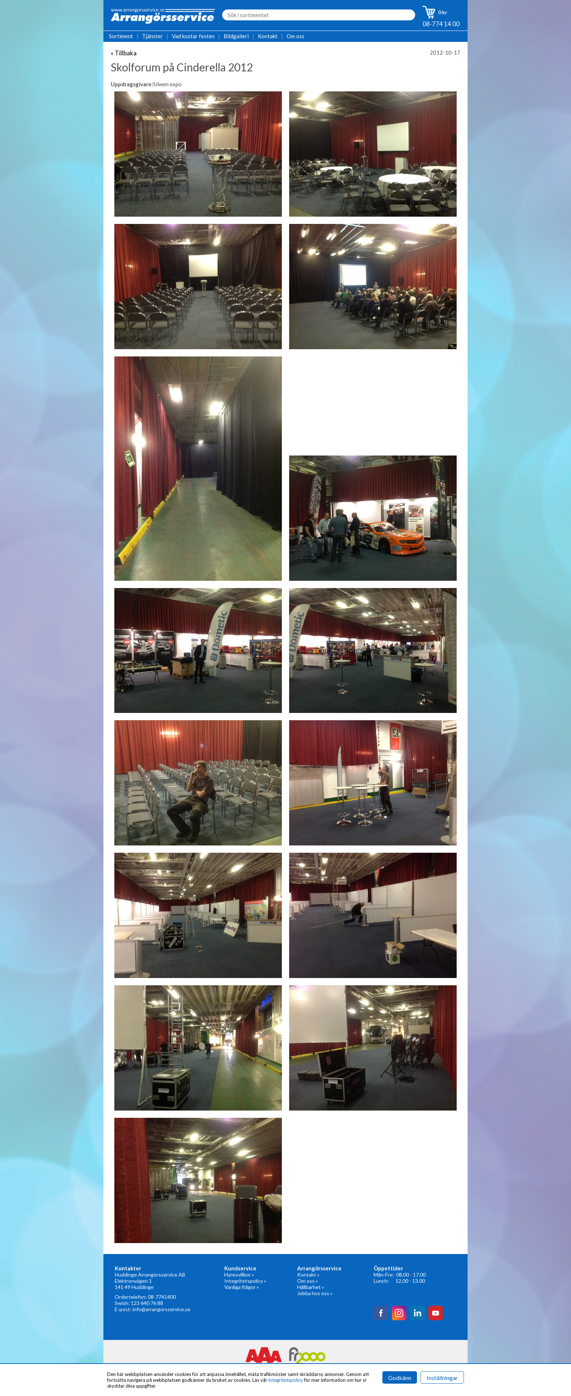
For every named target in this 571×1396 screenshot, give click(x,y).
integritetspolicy (285, 1380)
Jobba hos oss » (314, 1293)
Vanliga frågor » (241, 1287)
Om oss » (307, 1281)
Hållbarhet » (310, 1287)
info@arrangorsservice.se (161, 1309)
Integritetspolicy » (245, 1281)
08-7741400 (162, 1297)
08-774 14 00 (441, 24)
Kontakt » (308, 1274)
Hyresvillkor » (239, 1274)
